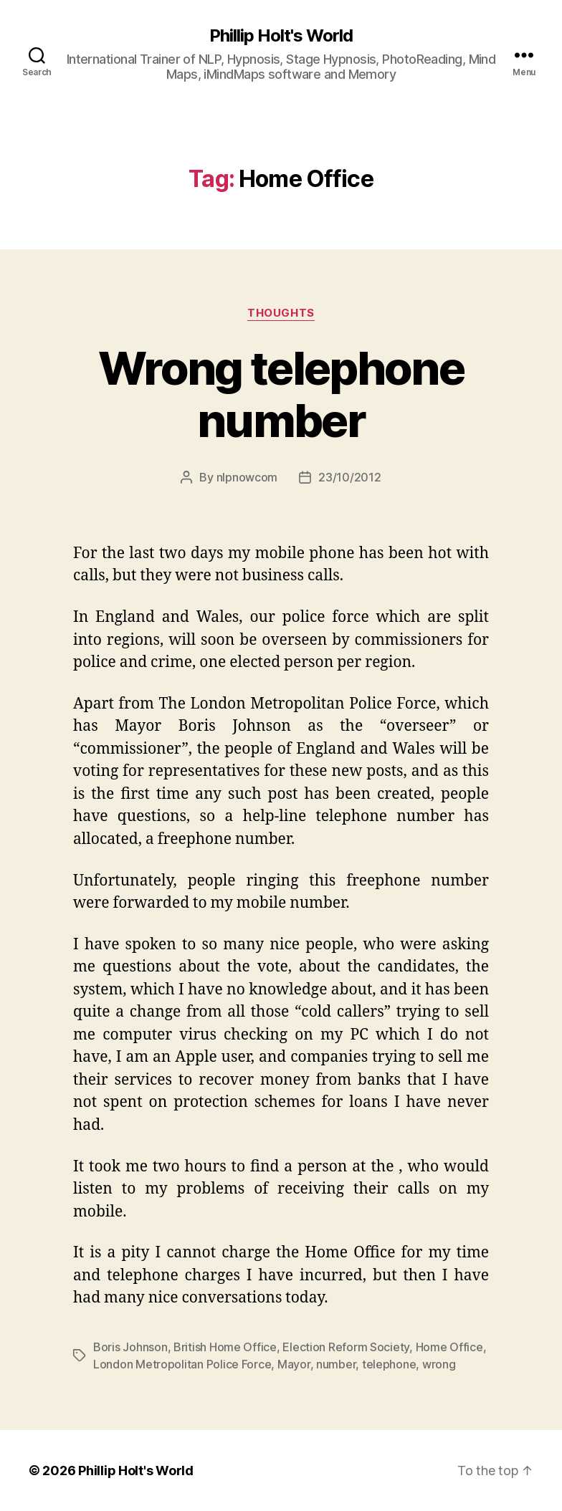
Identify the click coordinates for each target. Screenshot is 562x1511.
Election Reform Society (345, 1347)
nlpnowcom (247, 477)
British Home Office (225, 1347)
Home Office (449, 1347)
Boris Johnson (130, 1347)
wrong (439, 1364)
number (336, 1364)
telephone (389, 1364)
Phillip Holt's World (281, 35)
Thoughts (280, 313)
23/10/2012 (349, 477)
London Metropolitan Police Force (182, 1364)
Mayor (293, 1364)
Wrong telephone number (281, 394)
